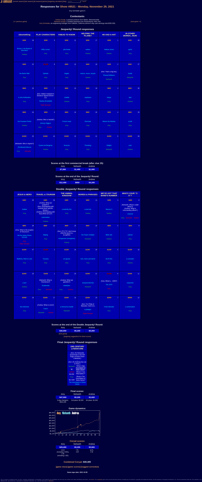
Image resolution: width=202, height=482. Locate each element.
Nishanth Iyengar (60, 21)
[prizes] (45, 1)
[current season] (18, 1)
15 (75, 136)
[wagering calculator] (55, 1)
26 (138, 40)
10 (54, 136)
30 (138, 88)
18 (96, 64)
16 (33, 40)
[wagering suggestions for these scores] (77, 336)
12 (75, 64)
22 (33, 64)
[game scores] (74, 467)
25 (33, 136)
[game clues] (61, 467)
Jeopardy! (99, 479)
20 (96, 112)
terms (92, 479)
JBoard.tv (51, 480)
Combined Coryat (73, 462)
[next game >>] (136, 21)
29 (138, 112)
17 (96, 40)
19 (96, 88)
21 (96, 136)
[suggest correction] (90, 467)
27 (138, 64)
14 (75, 112)
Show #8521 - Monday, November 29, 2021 (87, 6)
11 (75, 40)
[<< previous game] (20, 21)
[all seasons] (37, 1)
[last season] (28, 1)
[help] (64, 1)
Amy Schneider (44, 23)
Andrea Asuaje (60, 20)
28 (138, 136)
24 (33, 112)
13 (75, 88)
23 (33, 88)
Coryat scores (77, 441)
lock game (62, 334)
